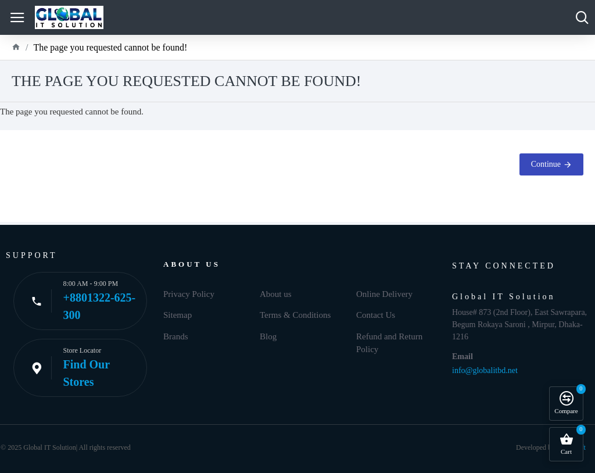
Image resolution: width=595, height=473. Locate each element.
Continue (546, 164)
